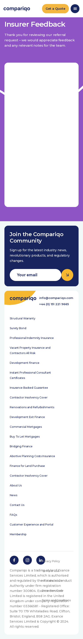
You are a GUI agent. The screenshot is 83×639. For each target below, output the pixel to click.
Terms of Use (50, 571)
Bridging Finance (21, 446)
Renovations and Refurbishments (32, 407)
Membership (18, 534)
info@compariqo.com (56, 298)
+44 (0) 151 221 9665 (54, 304)
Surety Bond (18, 328)
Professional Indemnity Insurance (32, 338)
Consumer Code (53, 590)
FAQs (13, 514)
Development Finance (24, 362)
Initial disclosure (52, 580)
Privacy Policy (51, 561)
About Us (16, 485)
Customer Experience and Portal (31, 524)
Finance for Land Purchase (27, 466)
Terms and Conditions (56, 600)
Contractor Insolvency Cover (29, 397)
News (13, 495)
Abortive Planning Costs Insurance (32, 456)
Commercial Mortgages (26, 426)
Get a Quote (55, 9)
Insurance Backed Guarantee (29, 387)
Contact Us (17, 505)
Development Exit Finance (27, 417)
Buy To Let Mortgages (25, 436)
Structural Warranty (22, 318)
